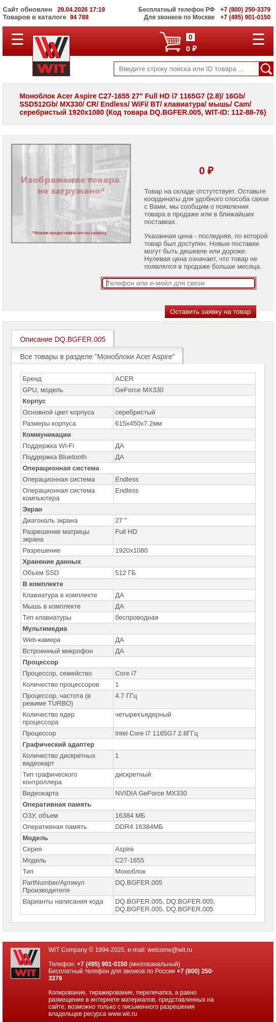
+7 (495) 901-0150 (102, 964)
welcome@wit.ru (170, 949)
